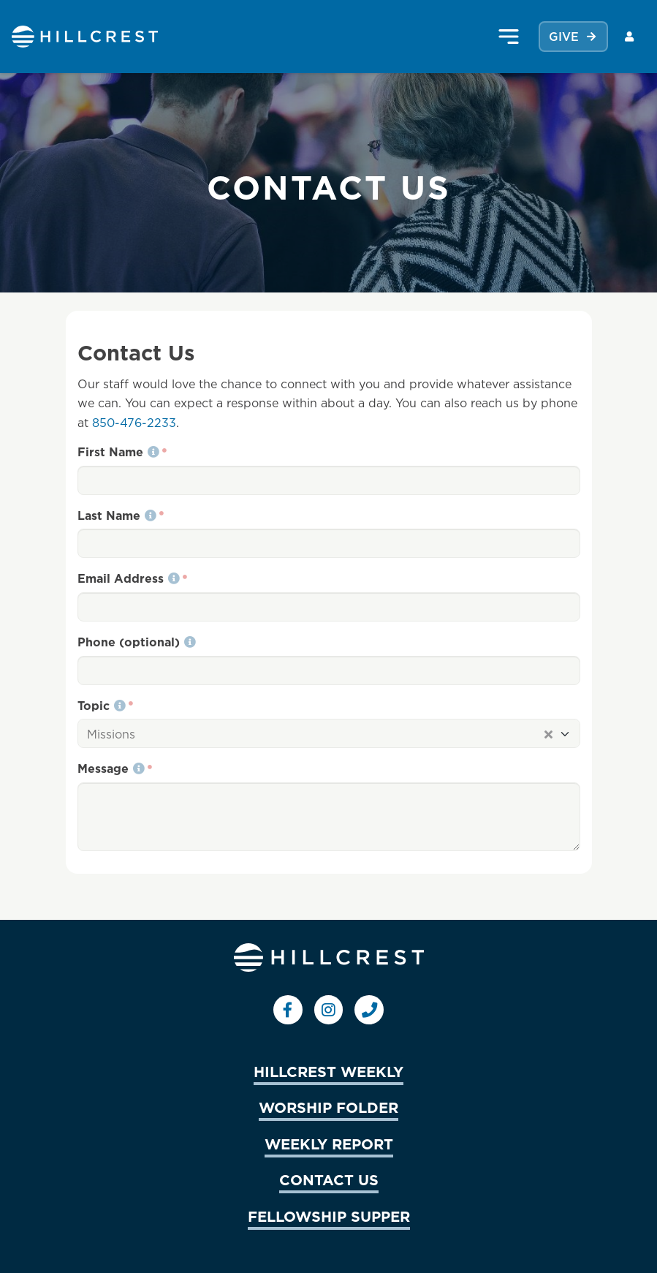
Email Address (128, 578)
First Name (118, 451)
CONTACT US (329, 1179)
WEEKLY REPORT (329, 1144)
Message (111, 768)
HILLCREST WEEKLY (328, 1071)
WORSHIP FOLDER (328, 1107)
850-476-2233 (134, 422)
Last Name (116, 515)
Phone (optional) (136, 642)
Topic (101, 705)
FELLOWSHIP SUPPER (329, 1216)
